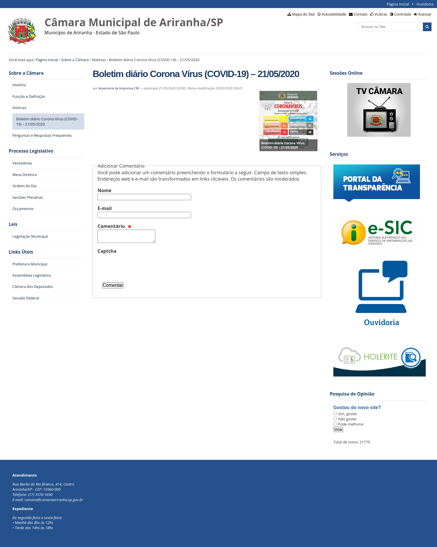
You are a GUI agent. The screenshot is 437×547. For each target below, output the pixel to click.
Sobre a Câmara (75, 59)
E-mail (105, 208)
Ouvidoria (425, 4)
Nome (104, 190)
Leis (13, 224)
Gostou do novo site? (357, 407)
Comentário (114, 226)
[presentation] (141, 265)
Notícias (99, 59)
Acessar (425, 14)
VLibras (381, 14)
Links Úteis (21, 252)
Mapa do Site (303, 14)
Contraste (402, 14)
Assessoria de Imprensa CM (118, 88)
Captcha (107, 251)
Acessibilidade (334, 14)
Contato (361, 14)
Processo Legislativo (31, 151)
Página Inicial (397, 4)
